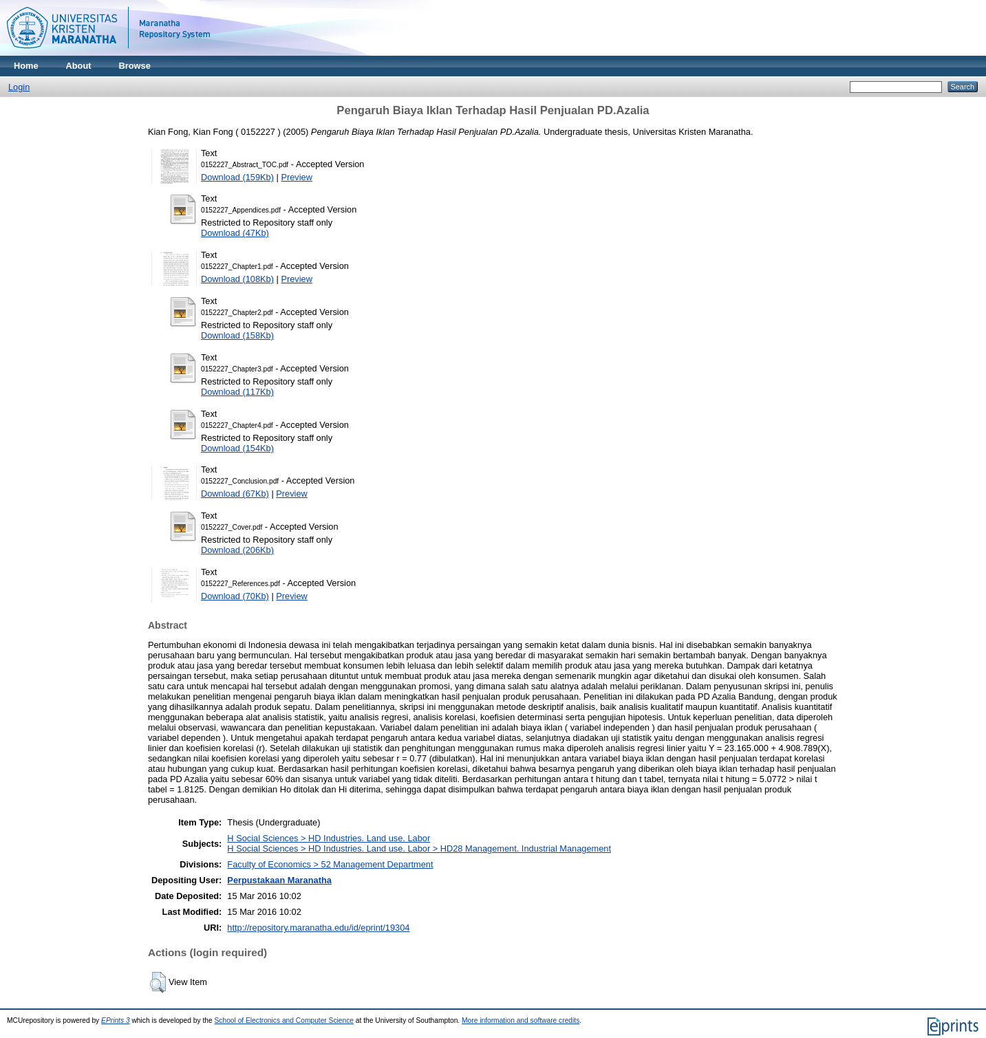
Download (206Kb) (237, 550)
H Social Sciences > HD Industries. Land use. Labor (328, 838)
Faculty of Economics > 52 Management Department (330, 864)
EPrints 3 (115, 1020)
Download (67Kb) (235, 493)
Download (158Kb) (237, 335)
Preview (296, 177)
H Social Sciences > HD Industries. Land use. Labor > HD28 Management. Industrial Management (419, 848)
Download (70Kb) (235, 596)
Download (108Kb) (237, 279)
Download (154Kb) (237, 448)
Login (19, 87)
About (79, 66)
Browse (135, 66)
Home (26, 66)
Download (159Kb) (237, 177)
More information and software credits (520, 1020)
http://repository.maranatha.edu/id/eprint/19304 (318, 927)
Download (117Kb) (237, 392)
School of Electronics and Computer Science (284, 1020)
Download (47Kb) (235, 233)
